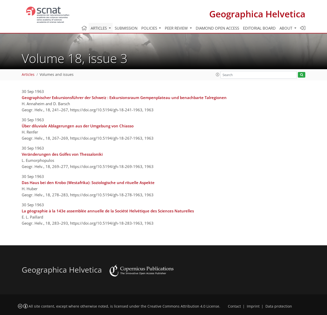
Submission (126, 28)
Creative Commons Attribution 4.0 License (183, 306)
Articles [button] (99, 28)
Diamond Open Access (217, 28)
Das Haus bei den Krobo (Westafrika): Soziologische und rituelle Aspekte (88, 182)
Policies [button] (149, 28)
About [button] (286, 28)
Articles (28, 74)
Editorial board (259, 28)
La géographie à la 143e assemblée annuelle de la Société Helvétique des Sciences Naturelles (108, 210)
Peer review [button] (177, 28)
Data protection (278, 306)
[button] (217, 74)
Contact (234, 306)
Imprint (253, 306)
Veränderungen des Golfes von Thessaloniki (62, 154)
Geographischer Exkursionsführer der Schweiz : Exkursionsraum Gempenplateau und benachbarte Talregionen (124, 97)
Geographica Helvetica (257, 14)
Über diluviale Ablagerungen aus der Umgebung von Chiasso (78, 125)
